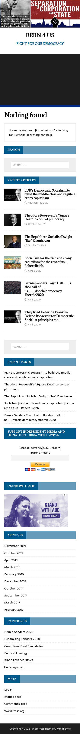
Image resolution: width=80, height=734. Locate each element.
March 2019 (12, 567)
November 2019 (15, 546)
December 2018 (15, 581)
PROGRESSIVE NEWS (18, 660)
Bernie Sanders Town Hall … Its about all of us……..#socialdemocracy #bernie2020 (48, 289)
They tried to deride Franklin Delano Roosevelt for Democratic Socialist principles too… (49, 316)
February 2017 (13, 609)
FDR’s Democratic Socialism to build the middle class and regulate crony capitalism (50, 194)
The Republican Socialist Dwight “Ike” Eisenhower (48, 239)
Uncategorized (14, 667)
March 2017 (12, 602)
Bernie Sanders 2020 (18, 632)
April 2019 (11, 560)
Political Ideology (16, 653)
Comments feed (15, 703)
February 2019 (14, 574)
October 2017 (13, 588)
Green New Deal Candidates (23, 646)
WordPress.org (14, 711)
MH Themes (64, 729)
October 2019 (13, 553)
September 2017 (15, 595)
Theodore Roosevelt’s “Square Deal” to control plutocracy (47, 217)
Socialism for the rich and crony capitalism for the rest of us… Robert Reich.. (48, 262)
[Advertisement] (40, 79)
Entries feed (13, 696)
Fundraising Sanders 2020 (22, 639)
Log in (8, 689)
